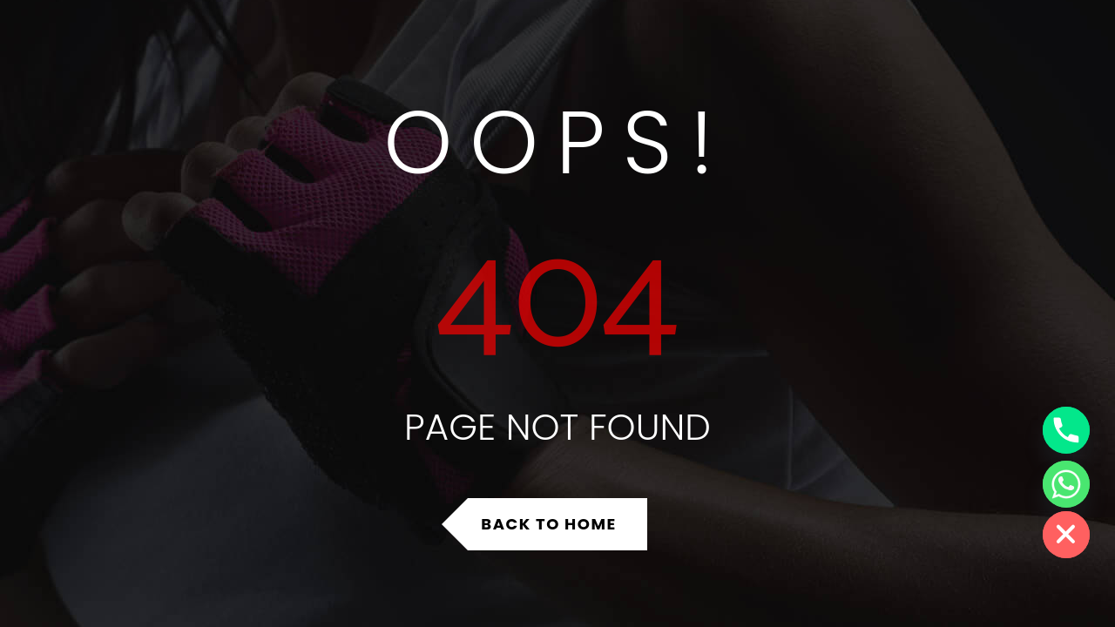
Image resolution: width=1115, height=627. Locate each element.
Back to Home (548, 524)
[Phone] (1066, 430)
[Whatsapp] (1066, 484)
